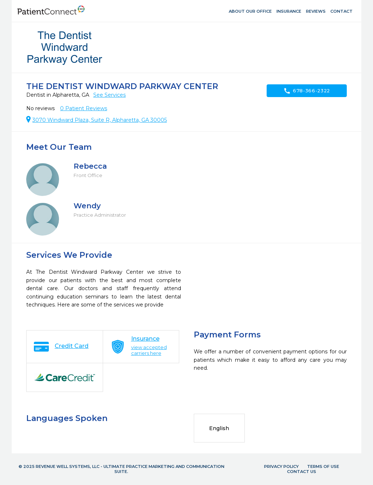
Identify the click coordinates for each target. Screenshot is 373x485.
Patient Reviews (83, 108)
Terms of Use (323, 466)
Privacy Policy (281, 466)
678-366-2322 (306, 91)
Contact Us (301, 471)
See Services (109, 95)
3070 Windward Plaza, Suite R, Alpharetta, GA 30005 (99, 120)
